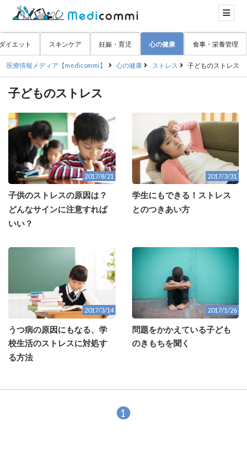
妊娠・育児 (115, 44)
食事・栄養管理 (215, 44)
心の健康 (162, 44)
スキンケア (65, 44)
